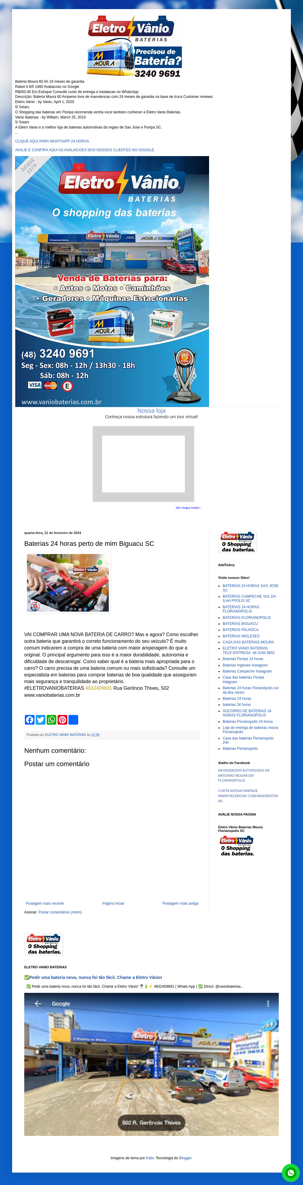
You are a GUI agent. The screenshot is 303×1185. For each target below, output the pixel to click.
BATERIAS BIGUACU (240, 624)
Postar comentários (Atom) (60, 912)
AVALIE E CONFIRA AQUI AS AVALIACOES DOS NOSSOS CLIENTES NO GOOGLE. (85, 150)
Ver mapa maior (188, 508)
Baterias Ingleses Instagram (245, 665)
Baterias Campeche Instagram (247, 671)
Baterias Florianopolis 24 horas (248, 721)
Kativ (150, 1158)
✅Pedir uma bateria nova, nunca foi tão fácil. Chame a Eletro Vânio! (93, 977)
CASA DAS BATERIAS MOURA (248, 642)
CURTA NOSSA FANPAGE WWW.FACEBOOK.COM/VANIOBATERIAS (248, 796)
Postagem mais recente (45, 903)
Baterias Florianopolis (240, 748)
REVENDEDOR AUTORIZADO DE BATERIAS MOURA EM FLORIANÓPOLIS (244, 776)
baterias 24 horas (237, 705)
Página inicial (113, 903)
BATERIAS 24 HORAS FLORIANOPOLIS (241, 609)
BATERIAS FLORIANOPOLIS (247, 618)
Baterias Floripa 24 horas (243, 659)
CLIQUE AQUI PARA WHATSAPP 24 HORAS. (52, 141)
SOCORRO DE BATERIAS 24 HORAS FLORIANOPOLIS (247, 713)
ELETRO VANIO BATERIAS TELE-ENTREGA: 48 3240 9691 (249, 650)
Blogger (185, 1158)
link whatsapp (291, 1173)
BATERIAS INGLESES (241, 636)
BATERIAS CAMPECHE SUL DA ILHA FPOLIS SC (249, 598)
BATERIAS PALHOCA (240, 630)
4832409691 (98, 688)
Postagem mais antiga (180, 903)
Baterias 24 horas (237, 698)
